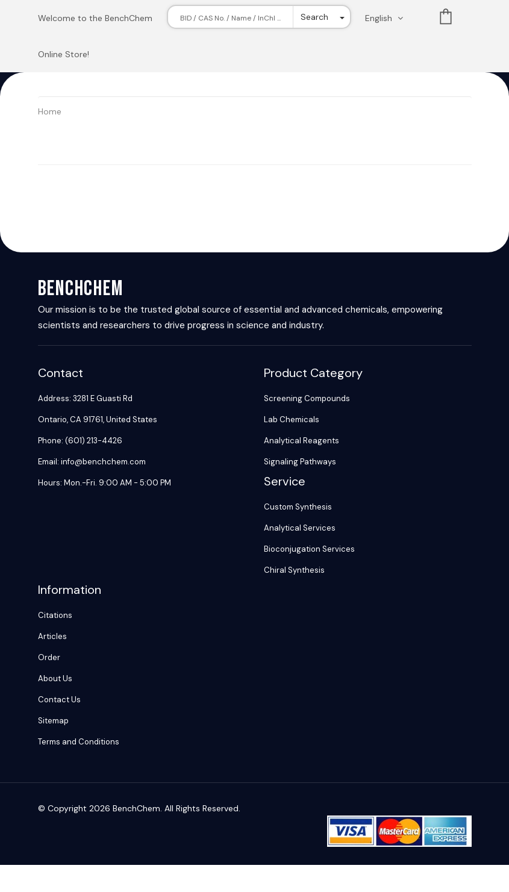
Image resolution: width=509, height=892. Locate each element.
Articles (52, 636)
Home (49, 111)
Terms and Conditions (78, 742)
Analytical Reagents (301, 440)
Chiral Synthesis (294, 570)
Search (314, 16)
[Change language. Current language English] (388, 18)
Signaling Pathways (300, 462)
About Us (55, 678)
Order (49, 657)
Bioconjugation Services (309, 549)
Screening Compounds (307, 398)
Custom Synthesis (298, 507)
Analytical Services (300, 528)
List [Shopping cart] (446, 19)
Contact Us (59, 699)
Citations (55, 615)
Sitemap (53, 721)
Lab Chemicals (291, 419)
